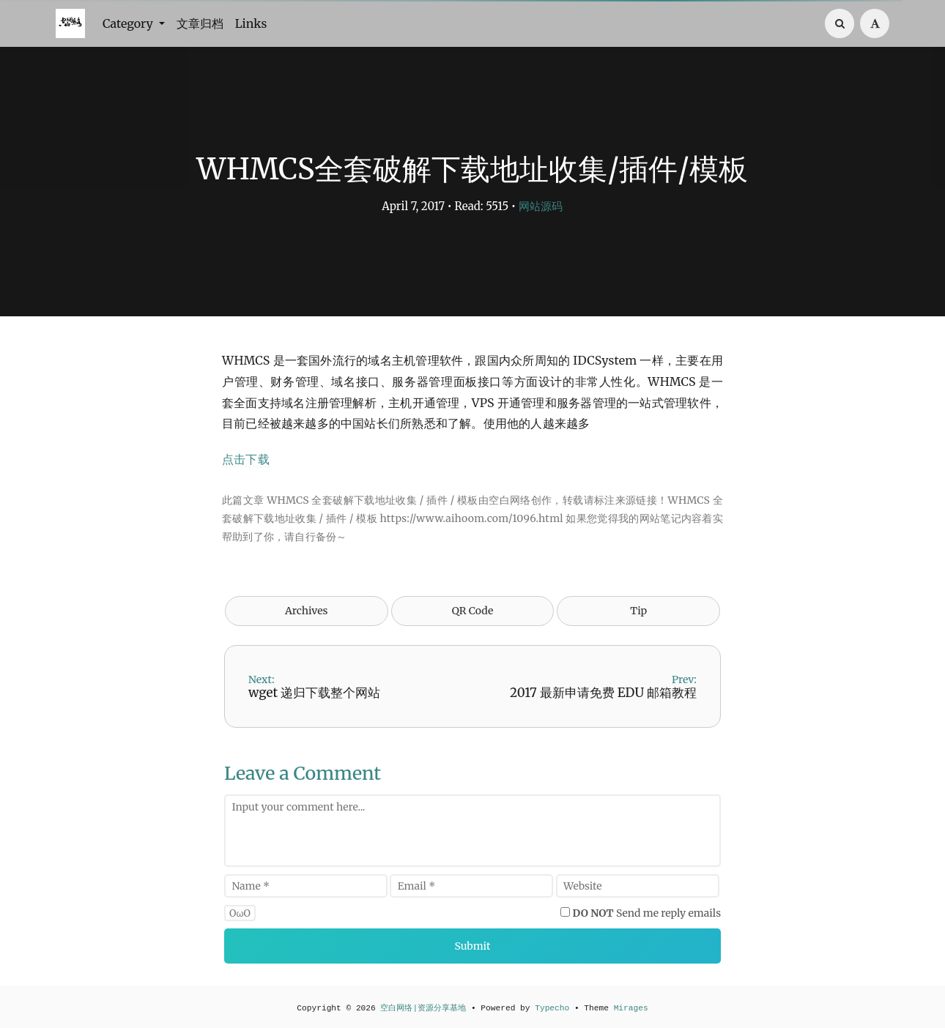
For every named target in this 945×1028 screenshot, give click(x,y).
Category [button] (129, 23)
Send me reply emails (647, 913)
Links (251, 23)
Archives (306, 610)
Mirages (631, 1008)
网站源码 (541, 206)
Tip (638, 610)
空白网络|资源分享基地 (423, 1008)
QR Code (472, 610)
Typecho (552, 1008)
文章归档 (200, 23)
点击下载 (246, 459)
